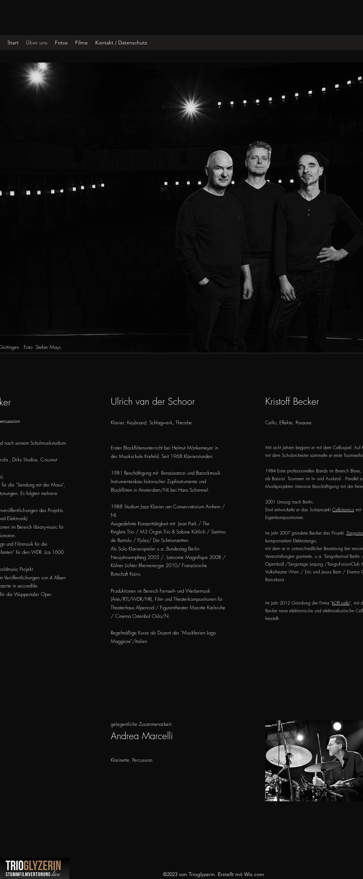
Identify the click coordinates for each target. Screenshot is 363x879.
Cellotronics (343, 509)
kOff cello (341, 603)
